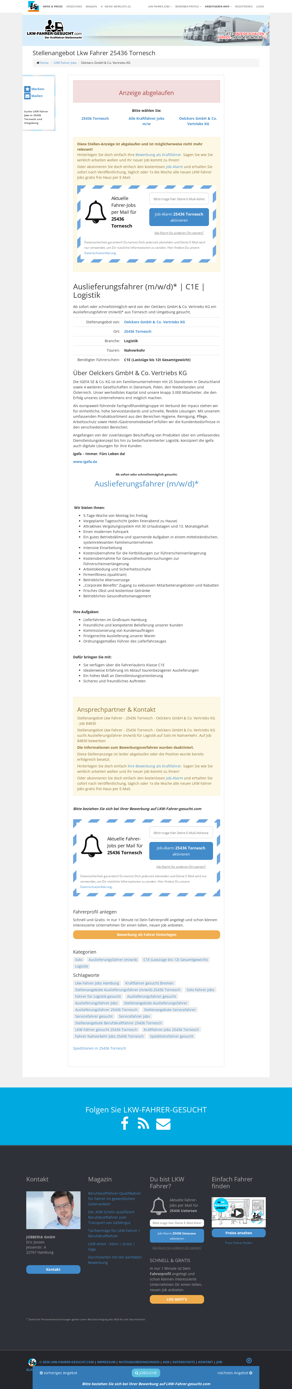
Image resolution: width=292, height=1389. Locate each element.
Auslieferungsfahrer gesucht (151, 996)
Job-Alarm (174, 166)
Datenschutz (183, 1362)
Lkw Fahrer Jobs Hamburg (97, 983)
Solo (78, 959)
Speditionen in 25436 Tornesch (99, 1048)
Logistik (81, 966)
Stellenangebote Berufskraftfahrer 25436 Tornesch (118, 1022)
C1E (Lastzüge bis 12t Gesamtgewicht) (175, 959)
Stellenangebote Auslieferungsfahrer (155, 1003)
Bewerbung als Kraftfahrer (158, 154)
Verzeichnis (74, 6)
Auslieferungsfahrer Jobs (96, 1003)
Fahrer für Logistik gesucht (98, 996)
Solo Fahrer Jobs (200, 989)
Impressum (106, 1362)
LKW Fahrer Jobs (65, 63)
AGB (166, 1362)
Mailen (33, 96)
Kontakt (205, 1362)
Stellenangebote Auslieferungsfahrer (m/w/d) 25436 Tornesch (127, 989)
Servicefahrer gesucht (94, 1016)
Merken (34, 89)
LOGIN (260, 6)
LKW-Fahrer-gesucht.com (188, 1383)
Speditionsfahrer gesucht (171, 1036)
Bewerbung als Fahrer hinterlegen (146, 934)
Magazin (91, 6)
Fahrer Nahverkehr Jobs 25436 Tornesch (109, 1036)
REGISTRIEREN (244, 6)
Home (44, 63)
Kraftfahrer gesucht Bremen (149, 983)
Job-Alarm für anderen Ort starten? (179, 233)
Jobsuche (146, 1372)
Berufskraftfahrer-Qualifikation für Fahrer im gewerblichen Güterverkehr (114, 1198)
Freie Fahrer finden (238, 1243)
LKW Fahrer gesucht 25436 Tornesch (106, 1029)
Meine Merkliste (116, 6)
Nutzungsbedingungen (139, 1362)
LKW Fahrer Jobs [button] (160, 6)
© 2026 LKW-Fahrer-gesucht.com (61, 1362)
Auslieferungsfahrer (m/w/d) (113, 959)
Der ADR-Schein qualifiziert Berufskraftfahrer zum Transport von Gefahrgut (111, 1217)
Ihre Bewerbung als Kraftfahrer (154, 766)
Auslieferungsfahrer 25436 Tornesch (106, 1009)
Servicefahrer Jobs (134, 1016)
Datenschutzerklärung (100, 253)
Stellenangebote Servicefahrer (170, 1009)
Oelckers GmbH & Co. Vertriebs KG (154, 321)
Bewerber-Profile (188, 6)
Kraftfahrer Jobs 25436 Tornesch (171, 1029)
